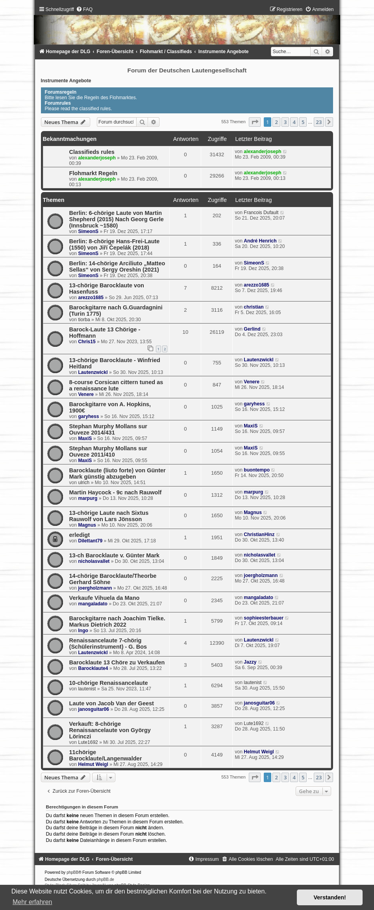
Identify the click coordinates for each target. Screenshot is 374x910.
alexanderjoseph (96, 158)
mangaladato (92, 604)
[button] (255, 122)
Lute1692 (88, 742)
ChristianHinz (259, 534)
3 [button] (285, 122)
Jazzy (250, 662)
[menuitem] (84, 9)
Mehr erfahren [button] (32, 902)
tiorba (84, 319)
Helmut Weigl (93, 764)
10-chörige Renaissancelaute (108, 683)
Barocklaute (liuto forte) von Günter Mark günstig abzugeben (117, 473)
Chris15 (86, 341)
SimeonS (88, 231)
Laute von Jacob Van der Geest (111, 703)
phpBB (72, 872)
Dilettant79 (90, 541)
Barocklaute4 (93, 668)
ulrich (83, 482)
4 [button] (294, 122)
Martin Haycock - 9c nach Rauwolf (115, 492)
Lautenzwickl (92, 372)
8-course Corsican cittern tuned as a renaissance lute (116, 385)
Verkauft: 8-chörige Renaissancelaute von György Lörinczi (110, 730)
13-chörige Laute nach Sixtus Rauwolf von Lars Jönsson (109, 516)
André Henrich (260, 241)
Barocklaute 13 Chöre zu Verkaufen (117, 662)
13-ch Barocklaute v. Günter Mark (114, 555)
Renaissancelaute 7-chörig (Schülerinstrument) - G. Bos (108, 643)
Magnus (87, 525)
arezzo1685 (91, 297)
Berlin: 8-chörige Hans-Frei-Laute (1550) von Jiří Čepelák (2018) (114, 244)
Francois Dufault (261, 212)
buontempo (257, 470)
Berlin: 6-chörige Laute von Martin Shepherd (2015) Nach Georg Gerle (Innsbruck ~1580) (116, 219)
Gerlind (252, 329)
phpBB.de (105, 879)
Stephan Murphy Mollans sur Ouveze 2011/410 (108, 451)
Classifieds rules (92, 152)
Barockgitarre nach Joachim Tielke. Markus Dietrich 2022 (117, 621)
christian (253, 307)
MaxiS (85, 438)
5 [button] (303, 122)
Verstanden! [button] (330, 897)
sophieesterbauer (263, 618)
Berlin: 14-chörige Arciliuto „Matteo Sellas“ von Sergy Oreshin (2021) (117, 266)
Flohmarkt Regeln (93, 173)
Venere (86, 394)
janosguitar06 (93, 709)
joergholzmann (95, 588)
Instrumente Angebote (66, 80)
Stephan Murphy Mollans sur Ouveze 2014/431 (108, 429)
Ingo (83, 630)
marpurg (87, 498)
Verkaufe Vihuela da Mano (104, 598)
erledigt (79, 535)
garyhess (88, 416)
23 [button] (319, 122)
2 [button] (276, 122)
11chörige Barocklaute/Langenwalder (105, 755)
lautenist (87, 689)
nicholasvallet (93, 561)
